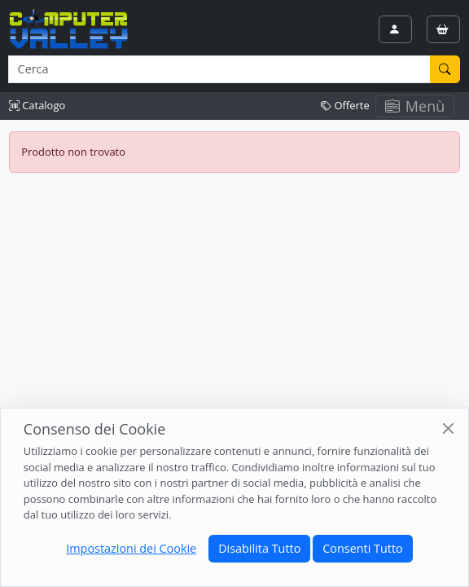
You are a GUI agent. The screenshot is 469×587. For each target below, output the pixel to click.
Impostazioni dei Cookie (131, 548)
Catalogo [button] (37, 105)
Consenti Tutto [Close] (362, 548)
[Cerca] (445, 69)
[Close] (448, 428)
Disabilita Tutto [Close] (259, 548)
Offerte (345, 105)
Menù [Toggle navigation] (415, 106)
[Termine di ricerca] (219, 69)
